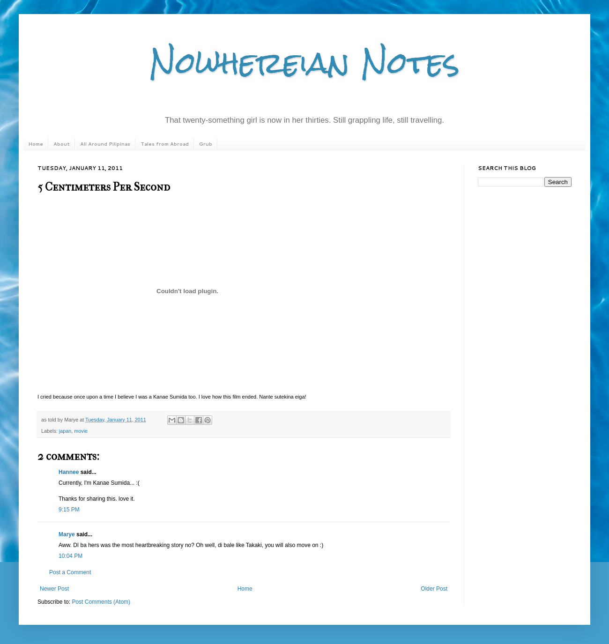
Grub (205, 144)
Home (35, 144)
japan (65, 431)
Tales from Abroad (165, 144)
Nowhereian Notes (304, 63)
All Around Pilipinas (105, 144)
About (61, 144)
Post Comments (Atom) (101, 602)
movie (81, 431)
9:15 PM (69, 509)
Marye (67, 534)
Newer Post (54, 588)
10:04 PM (70, 556)
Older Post (434, 588)
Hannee (69, 472)
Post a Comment (70, 572)
